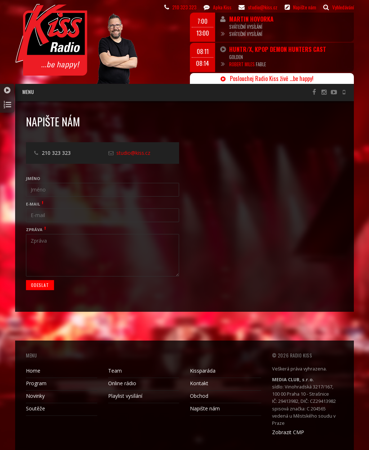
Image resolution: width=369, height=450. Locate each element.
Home (33, 370)
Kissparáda (202, 370)
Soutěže (35, 408)
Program (36, 383)
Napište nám (205, 408)
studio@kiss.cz (133, 152)
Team (115, 370)
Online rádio (122, 383)
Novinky (35, 395)
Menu (28, 91)
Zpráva (34, 229)
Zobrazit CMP (288, 432)
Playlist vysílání (125, 395)
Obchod (199, 395)
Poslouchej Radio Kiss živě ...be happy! (267, 78)
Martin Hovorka (251, 18)
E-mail (33, 204)
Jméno (33, 178)
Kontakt (199, 383)
